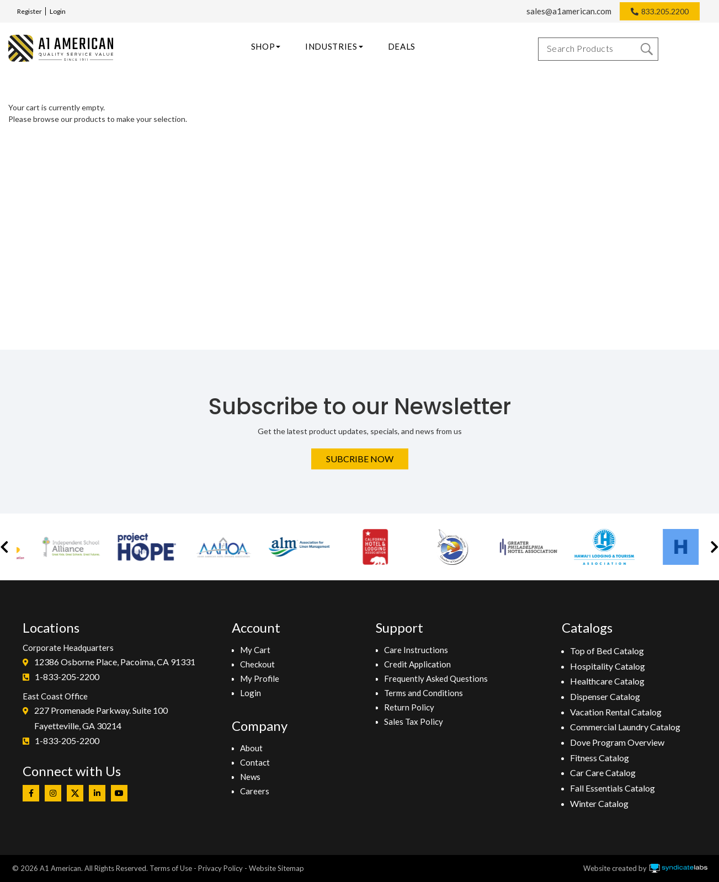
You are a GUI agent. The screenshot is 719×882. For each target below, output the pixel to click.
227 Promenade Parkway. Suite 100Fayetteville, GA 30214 (101, 718)
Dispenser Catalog (605, 696)
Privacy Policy (220, 868)
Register (29, 11)
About (251, 748)
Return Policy (409, 707)
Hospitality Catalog (607, 666)
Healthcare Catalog (607, 681)
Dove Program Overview (617, 742)
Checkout (257, 664)
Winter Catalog (599, 803)
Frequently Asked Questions (436, 678)
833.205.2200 (665, 11)
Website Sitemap (276, 868)
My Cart (255, 650)
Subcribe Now (359, 458)
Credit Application (417, 664)
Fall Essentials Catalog (612, 788)
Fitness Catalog (599, 757)
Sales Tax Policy (413, 721)
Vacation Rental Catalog (616, 712)
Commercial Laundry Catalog (625, 726)
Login (58, 11)
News (250, 777)
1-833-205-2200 (67, 676)
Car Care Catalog (603, 772)
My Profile (259, 678)
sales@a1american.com (568, 11)
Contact (255, 762)
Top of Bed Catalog (607, 650)
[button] (4, 547)
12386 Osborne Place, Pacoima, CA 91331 (114, 661)
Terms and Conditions (423, 693)
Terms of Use (171, 868)
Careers (254, 791)
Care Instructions (416, 650)
